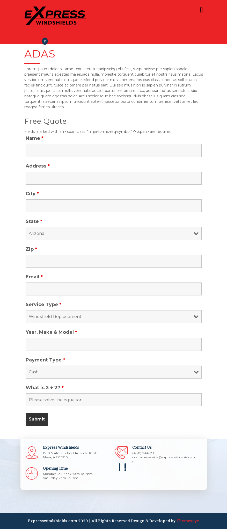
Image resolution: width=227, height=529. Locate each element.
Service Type (43, 304)
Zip (31, 249)
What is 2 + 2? (45, 387)
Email (34, 276)
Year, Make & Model (51, 332)
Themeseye (187, 521)
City (32, 193)
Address (38, 166)
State (34, 221)
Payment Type (45, 360)
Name (34, 138)
